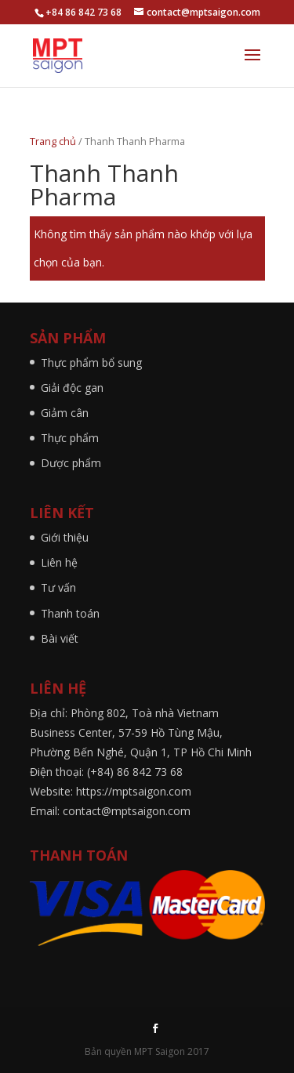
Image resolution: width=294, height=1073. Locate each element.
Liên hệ (59, 562)
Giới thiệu (65, 537)
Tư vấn (58, 587)
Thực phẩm (70, 437)
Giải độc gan (72, 387)
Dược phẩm (71, 462)
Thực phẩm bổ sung (91, 362)
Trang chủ (53, 141)
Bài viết (59, 638)
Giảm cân (65, 412)
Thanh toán (70, 613)
